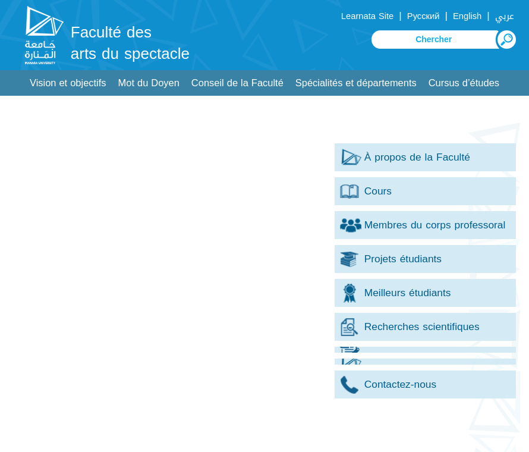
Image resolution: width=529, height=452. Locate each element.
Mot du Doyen (149, 83)
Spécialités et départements (356, 83)
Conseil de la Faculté (237, 83)
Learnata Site (367, 16)
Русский (423, 16)
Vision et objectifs (68, 83)
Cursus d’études (464, 83)
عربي (504, 16)
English (467, 16)
